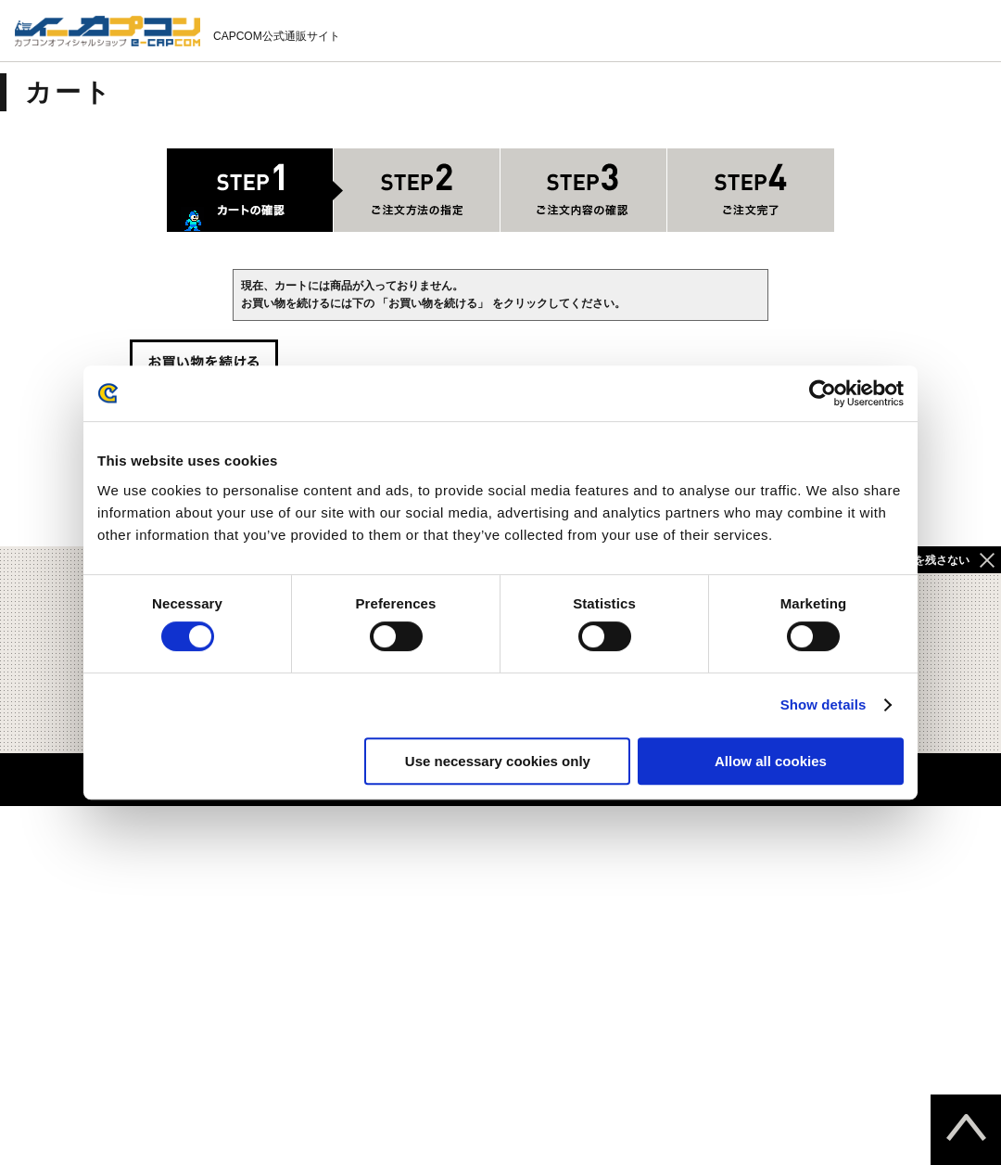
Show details (823, 704)
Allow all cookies (771, 761)
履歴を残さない (930, 560)
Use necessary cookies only (497, 761)
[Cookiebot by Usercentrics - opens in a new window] (822, 393)
